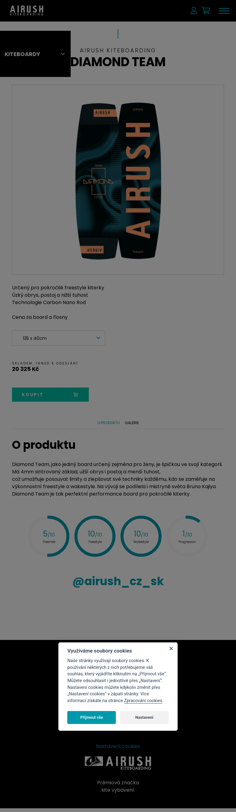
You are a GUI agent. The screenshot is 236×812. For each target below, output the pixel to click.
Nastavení (144, 717)
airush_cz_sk (118, 585)
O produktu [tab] (107, 424)
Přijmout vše (91, 717)
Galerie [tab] (133, 424)
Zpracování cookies (143, 700)
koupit (50, 395)
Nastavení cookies (118, 750)
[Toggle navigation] (223, 10)
